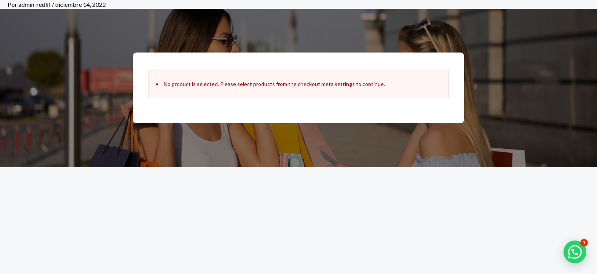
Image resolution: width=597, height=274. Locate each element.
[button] (574, 252)
